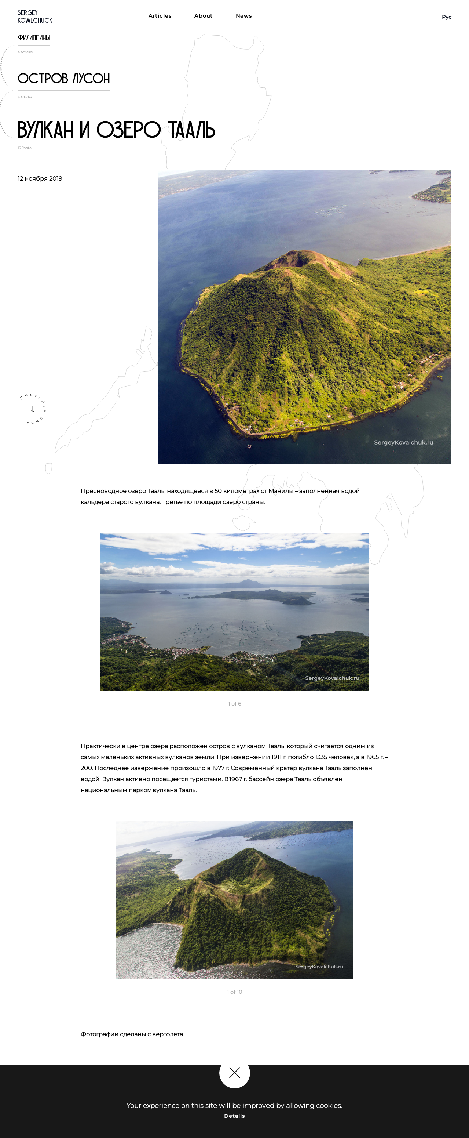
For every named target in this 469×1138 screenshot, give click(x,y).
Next (459, 613)
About (203, 15)
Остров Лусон (64, 78)
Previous (9, 613)
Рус (446, 17)
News (244, 15)
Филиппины (34, 37)
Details (234, 1116)
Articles (160, 15)
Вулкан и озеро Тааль (117, 130)
